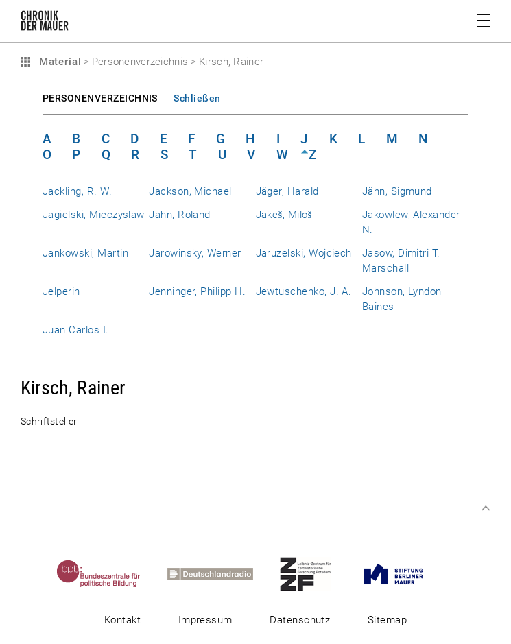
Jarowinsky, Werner (195, 253)
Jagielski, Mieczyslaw (94, 214)
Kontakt (122, 620)
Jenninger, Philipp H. (197, 291)
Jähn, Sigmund (397, 191)
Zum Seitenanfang (485, 508)
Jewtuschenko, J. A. (304, 291)
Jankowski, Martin (85, 253)
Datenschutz (300, 620)
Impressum (205, 620)
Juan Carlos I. (76, 330)
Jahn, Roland (180, 214)
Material (58, 62)
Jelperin (61, 291)
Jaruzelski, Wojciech (304, 253)
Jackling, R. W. (77, 191)
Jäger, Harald (287, 191)
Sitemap (387, 620)
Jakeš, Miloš (284, 214)
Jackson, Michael (190, 191)
